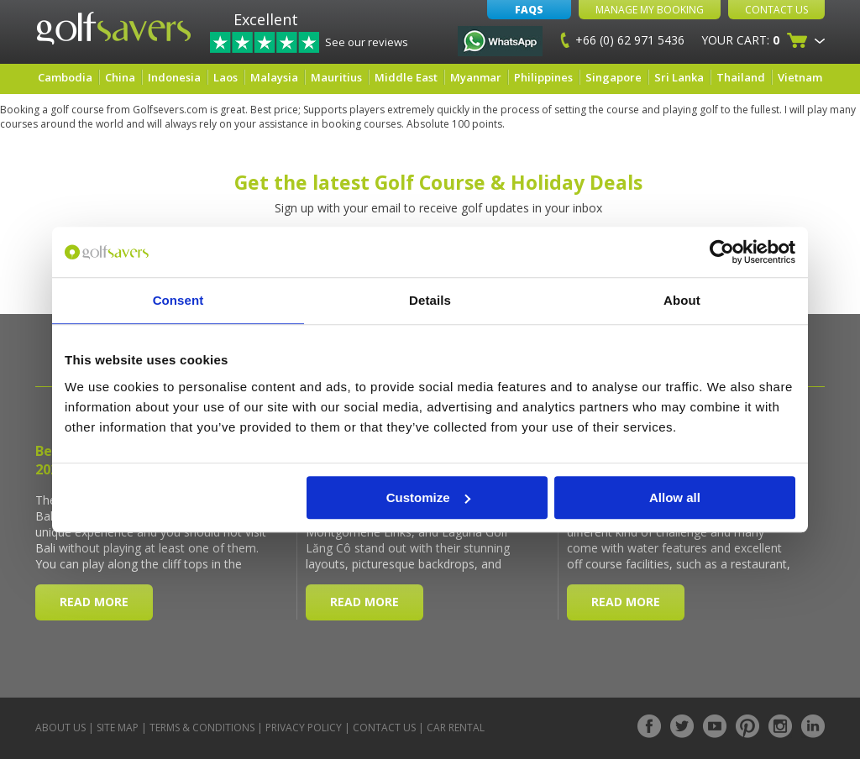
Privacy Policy (303, 727)
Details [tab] (430, 300)
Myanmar (475, 77)
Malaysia (274, 77)
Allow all (674, 497)
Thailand (740, 77)
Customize (428, 497)
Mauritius (336, 77)
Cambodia (65, 77)
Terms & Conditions (201, 727)
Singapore (613, 77)
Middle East (406, 77)
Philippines (543, 77)
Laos (225, 77)
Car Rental (456, 727)
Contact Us (776, 10)
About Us (60, 727)
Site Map (118, 727)
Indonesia (174, 77)
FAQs (529, 10)
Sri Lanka (679, 77)
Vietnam (800, 77)
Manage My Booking (649, 10)
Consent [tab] (178, 300)
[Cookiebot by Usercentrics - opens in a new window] (721, 251)
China (120, 77)
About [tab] (681, 300)
